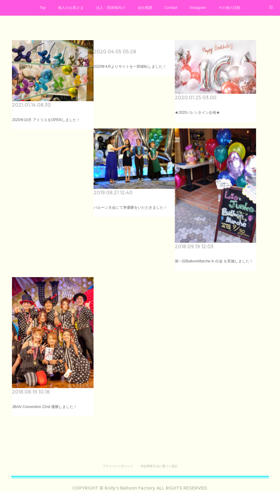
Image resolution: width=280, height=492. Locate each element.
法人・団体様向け (110, 8)
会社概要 (145, 8)
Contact (171, 8)
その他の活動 (229, 8)
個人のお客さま (71, 8)
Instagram (198, 8)
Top (42, 8)
